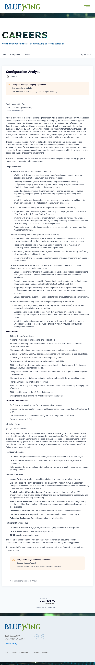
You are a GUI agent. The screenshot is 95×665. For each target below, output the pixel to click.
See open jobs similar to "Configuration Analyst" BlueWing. (34, 92)
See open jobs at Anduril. (22, 88)
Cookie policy (52, 607)
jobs (4, 55)
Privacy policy (41, 607)
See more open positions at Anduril (23, 581)
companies (15, 55)
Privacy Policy (11, 643)
